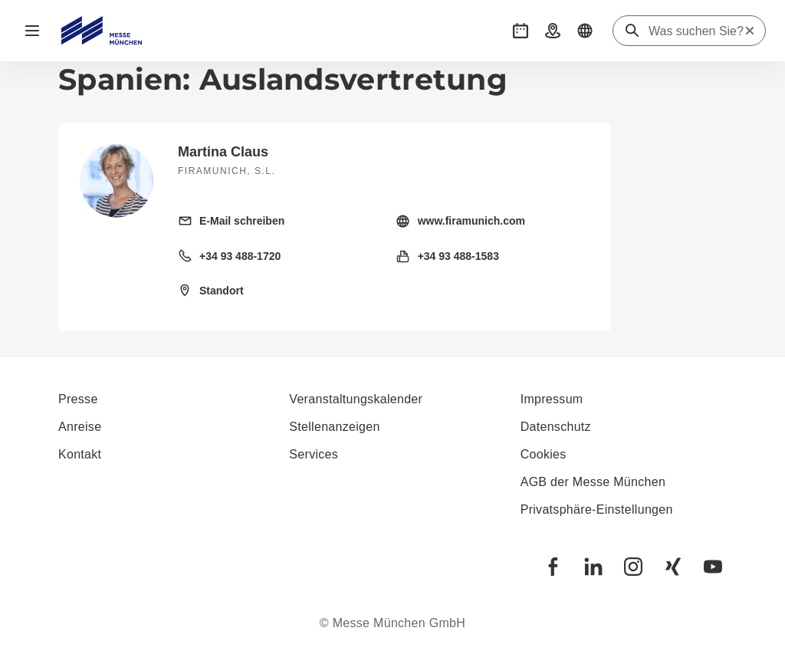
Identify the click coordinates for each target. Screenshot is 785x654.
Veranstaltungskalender (355, 399)
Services (313, 454)
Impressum (552, 399)
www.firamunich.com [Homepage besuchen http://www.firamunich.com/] (471, 221)
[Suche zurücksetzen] (750, 30)
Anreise (79, 426)
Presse (78, 399)
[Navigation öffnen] (32, 30)
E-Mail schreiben (241, 221)
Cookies (544, 454)
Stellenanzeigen (334, 426)
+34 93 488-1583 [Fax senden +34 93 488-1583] (458, 256)
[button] (520, 30)
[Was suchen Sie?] (696, 31)
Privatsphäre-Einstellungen (597, 509)
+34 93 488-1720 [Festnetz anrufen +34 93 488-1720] (240, 256)
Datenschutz (556, 426)
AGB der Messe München (593, 481)
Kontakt (79, 454)
